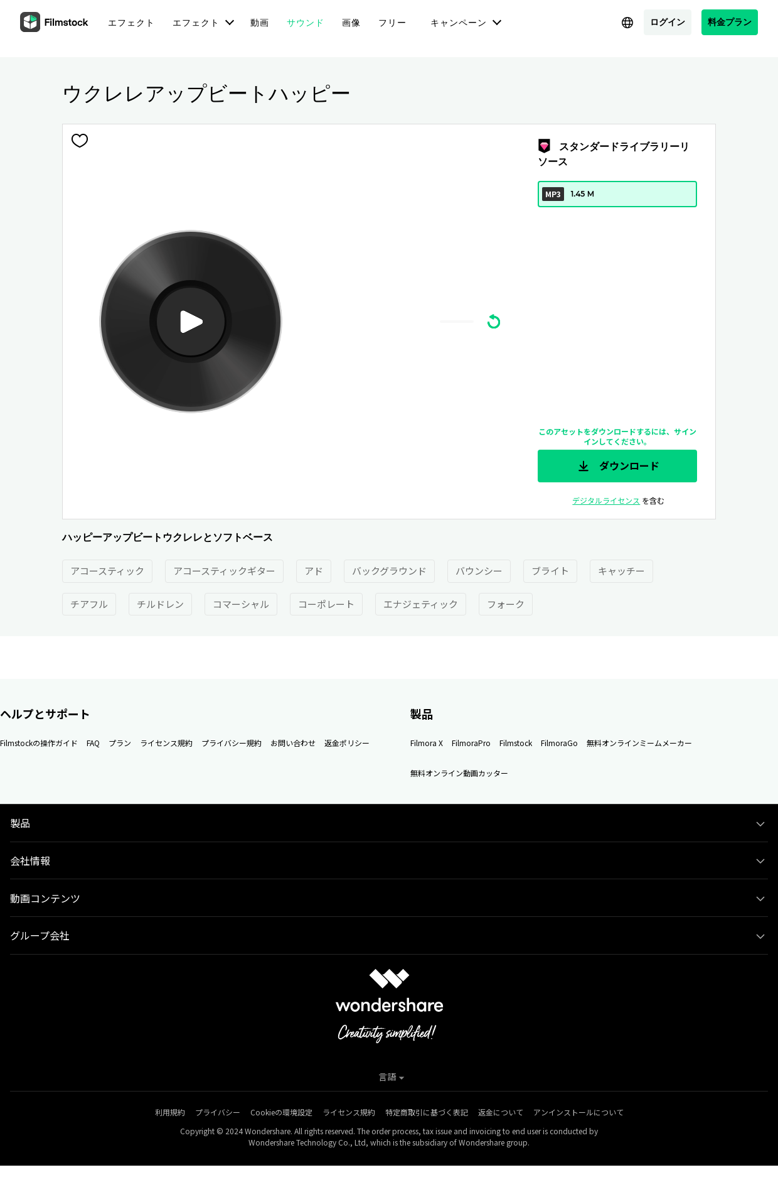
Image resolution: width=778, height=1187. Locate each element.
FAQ (93, 742)
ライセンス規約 (166, 742)
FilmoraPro (471, 742)
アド (313, 570)
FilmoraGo (559, 742)
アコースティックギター (224, 570)
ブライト (550, 570)
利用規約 (170, 1112)
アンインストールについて (578, 1112)
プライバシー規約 (231, 742)
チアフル (89, 603)
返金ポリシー (347, 742)
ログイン (667, 21)
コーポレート (326, 603)
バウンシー (479, 570)
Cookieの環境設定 (281, 1112)
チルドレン (160, 603)
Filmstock (515, 742)
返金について (500, 1112)
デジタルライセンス (606, 500)
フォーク (506, 603)
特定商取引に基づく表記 (426, 1112)
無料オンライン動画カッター (459, 772)
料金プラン (730, 21)
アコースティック (107, 570)
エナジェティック (420, 603)
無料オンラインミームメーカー (639, 742)
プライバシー (217, 1112)
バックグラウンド (389, 570)
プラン (120, 742)
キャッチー (621, 570)
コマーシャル (241, 603)
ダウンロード (617, 466)
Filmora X (426, 742)
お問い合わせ (293, 742)
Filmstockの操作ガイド (39, 742)
